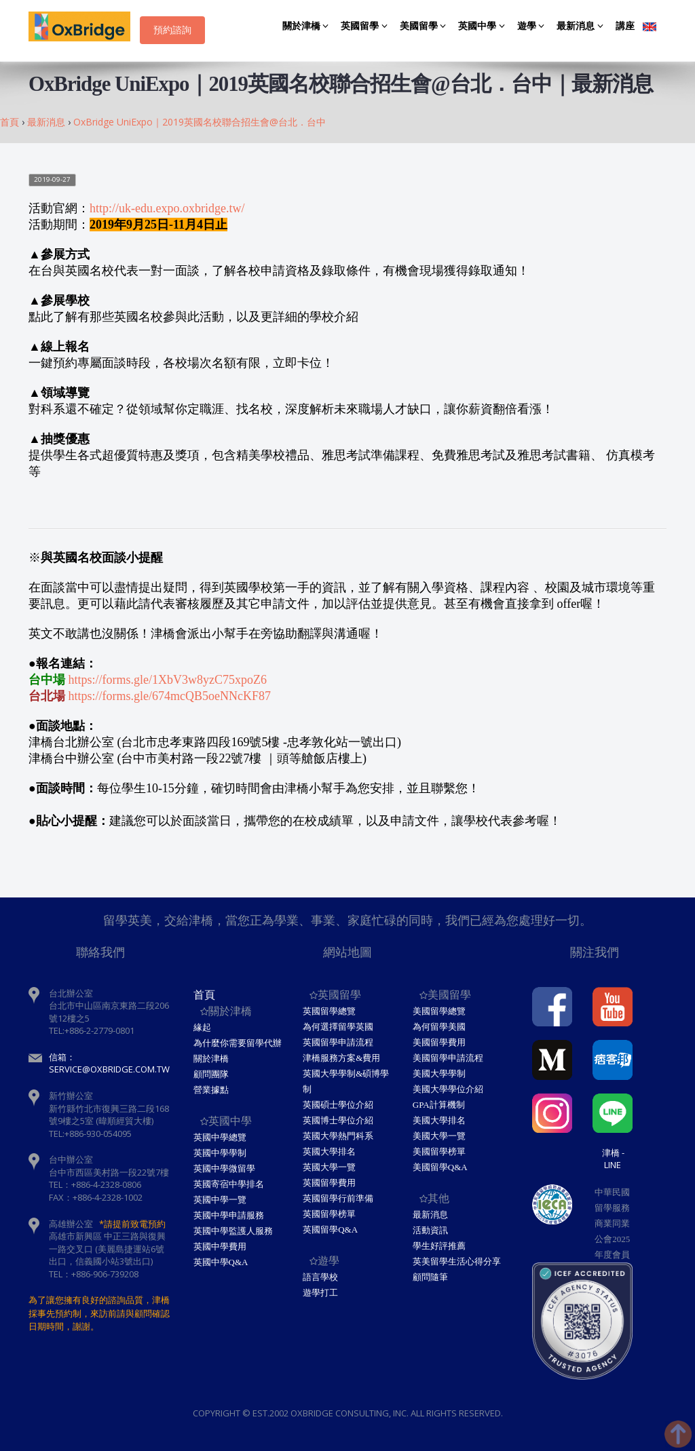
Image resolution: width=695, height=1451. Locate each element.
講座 (625, 26)
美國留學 (425, 26)
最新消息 (582, 26)
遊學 (533, 26)
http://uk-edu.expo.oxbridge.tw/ (167, 208)
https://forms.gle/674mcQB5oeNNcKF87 (170, 696)
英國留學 (366, 26)
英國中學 (483, 26)
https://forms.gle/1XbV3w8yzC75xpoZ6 (168, 679)
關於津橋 (307, 26)
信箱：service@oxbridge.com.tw (109, 1063)
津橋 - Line (613, 1158)
